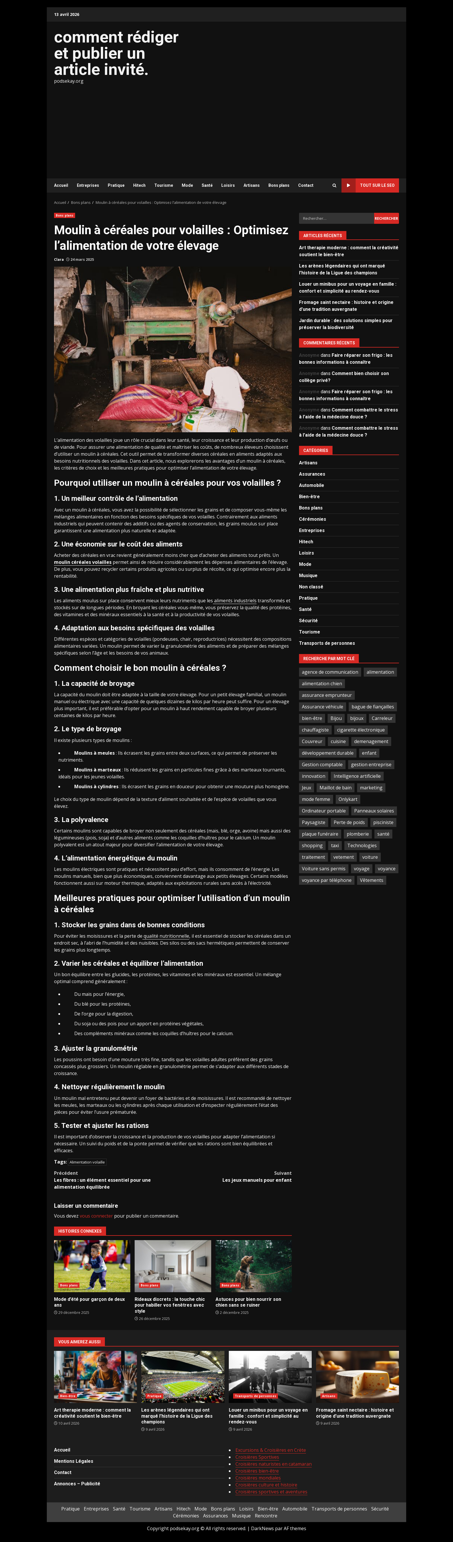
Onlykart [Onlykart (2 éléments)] (348, 799)
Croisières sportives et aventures (271, 1492)
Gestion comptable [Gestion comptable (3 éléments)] (322, 764)
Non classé (311, 587)
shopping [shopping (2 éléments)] (312, 845)
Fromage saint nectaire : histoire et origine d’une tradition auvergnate (357, 1377)
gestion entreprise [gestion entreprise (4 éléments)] (371, 764)
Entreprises (88, 185)
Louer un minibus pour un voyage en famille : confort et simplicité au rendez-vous (270, 1377)
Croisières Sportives (257, 1457)
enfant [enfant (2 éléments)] (369, 753)
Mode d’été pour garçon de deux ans (92, 1266)
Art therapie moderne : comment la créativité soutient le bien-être (95, 1377)
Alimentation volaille (87, 1162)
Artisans (252, 185)
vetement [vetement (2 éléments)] (343, 857)
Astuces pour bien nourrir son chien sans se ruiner (254, 1266)
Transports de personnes (327, 643)
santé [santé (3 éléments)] (383, 834)
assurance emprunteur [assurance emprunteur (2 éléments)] (327, 695)
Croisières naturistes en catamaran (273, 1464)
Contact (305, 185)
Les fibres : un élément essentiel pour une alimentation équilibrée (113, 1180)
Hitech (139, 185)
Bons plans (278, 185)
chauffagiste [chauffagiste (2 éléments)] (315, 730)
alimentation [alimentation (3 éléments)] (380, 672)
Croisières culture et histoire (266, 1485)
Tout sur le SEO (368, 185)
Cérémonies (312, 519)
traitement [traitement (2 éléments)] (313, 857)
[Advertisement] (226, 127)
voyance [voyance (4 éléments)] (387, 868)
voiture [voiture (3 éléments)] (370, 857)
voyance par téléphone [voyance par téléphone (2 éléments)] (327, 880)
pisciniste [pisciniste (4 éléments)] (383, 822)
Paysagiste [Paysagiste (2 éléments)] (313, 822)
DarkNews (262, 1528)
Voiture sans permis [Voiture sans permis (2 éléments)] (324, 868)
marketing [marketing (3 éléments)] (371, 787)
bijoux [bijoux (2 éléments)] (356, 718)
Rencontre (266, 1516)
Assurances (312, 474)
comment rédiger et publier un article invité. (116, 53)
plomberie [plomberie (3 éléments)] (358, 834)
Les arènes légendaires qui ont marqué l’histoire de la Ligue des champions (182, 1377)
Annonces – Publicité (77, 1483)
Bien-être (309, 496)
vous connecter (96, 1216)
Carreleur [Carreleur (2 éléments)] (382, 718)
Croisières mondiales (258, 1478)
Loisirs (228, 185)
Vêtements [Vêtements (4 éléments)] (371, 880)
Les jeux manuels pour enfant (232, 1176)
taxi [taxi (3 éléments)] (335, 845)
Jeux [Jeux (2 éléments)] (306, 787)
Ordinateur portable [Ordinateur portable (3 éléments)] (324, 811)
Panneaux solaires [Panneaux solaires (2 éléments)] (374, 811)
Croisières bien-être (257, 1471)
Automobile (311, 485)
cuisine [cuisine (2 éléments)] (338, 741)
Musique (308, 575)
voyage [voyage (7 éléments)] (362, 868)
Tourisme (163, 185)
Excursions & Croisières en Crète (270, 1450)
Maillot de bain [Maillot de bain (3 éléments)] (336, 787)
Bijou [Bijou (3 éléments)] (336, 718)
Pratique (116, 185)
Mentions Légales (73, 1461)
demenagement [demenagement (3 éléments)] (371, 741)
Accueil (61, 185)
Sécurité (308, 620)
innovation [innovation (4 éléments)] (313, 776)
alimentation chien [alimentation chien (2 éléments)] (322, 683)
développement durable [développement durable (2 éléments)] (328, 753)
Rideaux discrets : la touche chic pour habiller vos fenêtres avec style (173, 1266)
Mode (187, 185)
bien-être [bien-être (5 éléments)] (312, 718)
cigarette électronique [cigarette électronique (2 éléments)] (361, 730)
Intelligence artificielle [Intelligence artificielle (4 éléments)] (357, 776)
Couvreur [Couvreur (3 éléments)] (312, 741)
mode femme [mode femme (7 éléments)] (316, 799)
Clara (59, 259)
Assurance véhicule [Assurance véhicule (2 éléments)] (322, 706)
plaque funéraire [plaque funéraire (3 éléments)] (320, 834)
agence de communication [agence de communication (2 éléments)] (330, 672)
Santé (207, 185)
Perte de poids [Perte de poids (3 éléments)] (349, 822)
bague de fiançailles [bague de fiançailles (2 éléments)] (373, 706)
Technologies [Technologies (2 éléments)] (362, 845)
